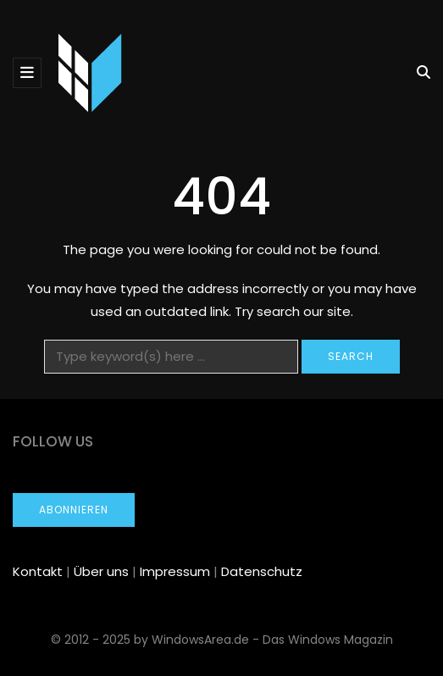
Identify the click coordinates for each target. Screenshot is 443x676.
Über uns (101, 571)
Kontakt (38, 571)
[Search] (171, 357)
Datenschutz (261, 571)
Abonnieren (73, 509)
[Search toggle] (417, 72)
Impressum (175, 571)
